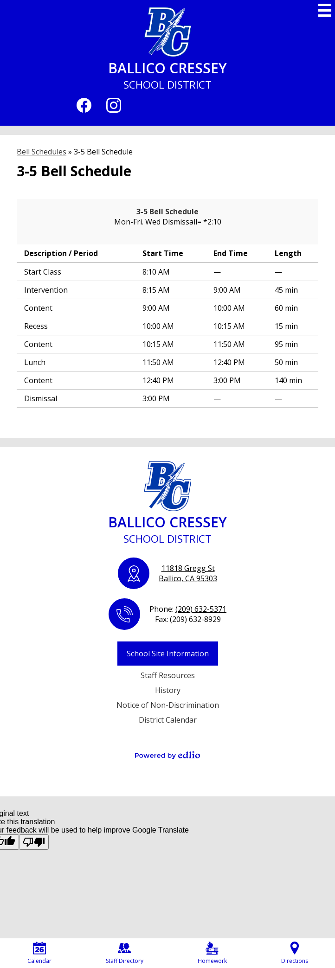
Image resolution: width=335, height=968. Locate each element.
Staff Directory (124, 953)
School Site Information (168, 653)
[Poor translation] (34, 842)
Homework (212, 953)
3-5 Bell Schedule (167, 211)
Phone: (187, 609)
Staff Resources (168, 675)
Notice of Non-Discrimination (167, 705)
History (167, 690)
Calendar (39, 953)
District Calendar (168, 720)
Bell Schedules (41, 152)
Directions (294, 953)
